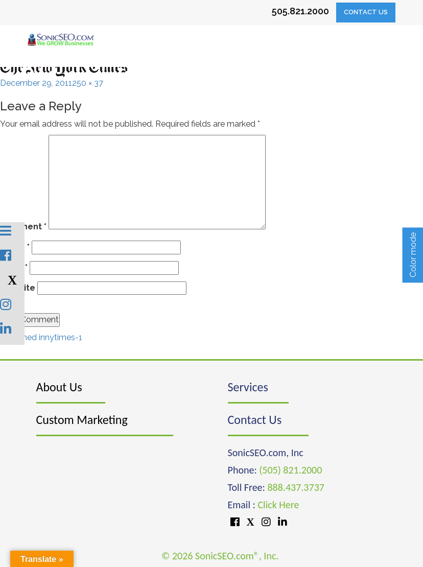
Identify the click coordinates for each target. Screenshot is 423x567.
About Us (59, 387)
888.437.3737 (295, 487)
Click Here (278, 505)
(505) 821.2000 (290, 470)
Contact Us (366, 12)
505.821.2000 (300, 11)
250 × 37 (87, 83)
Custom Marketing (82, 419)
